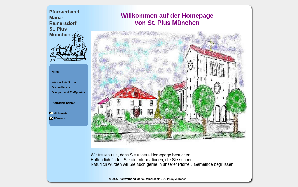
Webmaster (61, 113)
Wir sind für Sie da (64, 82)
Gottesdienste (61, 87)
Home (56, 71)
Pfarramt (59, 118)
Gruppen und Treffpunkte (68, 92)
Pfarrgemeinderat (63, 102)
